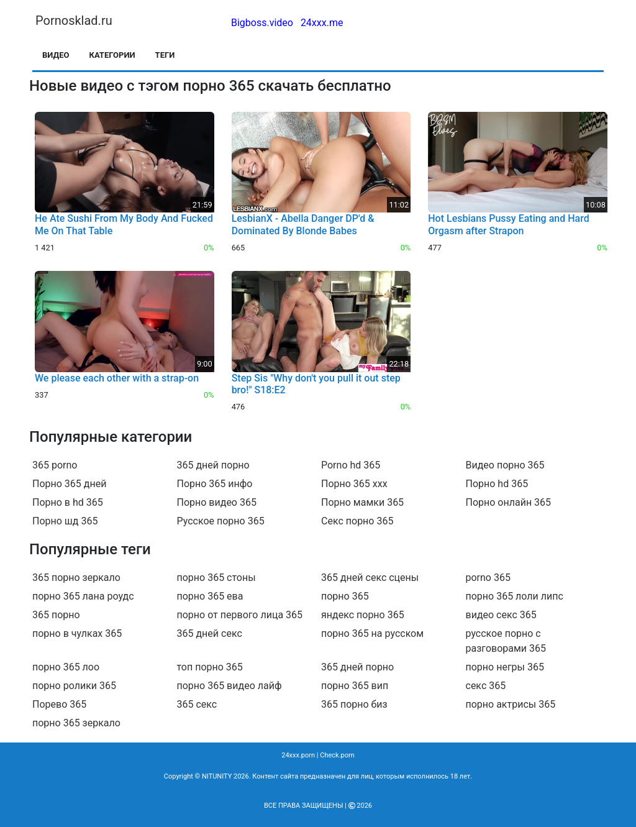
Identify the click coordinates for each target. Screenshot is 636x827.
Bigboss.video (262, 23)
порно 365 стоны (216, 577)
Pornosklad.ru (73, 20)
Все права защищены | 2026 (318, 806)
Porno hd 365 (350, 465)
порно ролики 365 (74, 686)
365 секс (197, 704)
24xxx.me (322, 23)
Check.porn (337, 755)
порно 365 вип (354, 686)
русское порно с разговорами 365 (506, 641)
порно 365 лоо (65, 667)
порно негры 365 (505, 667)
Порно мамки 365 (362, 502)
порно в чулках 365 (77, 633)
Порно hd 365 (497, 484)
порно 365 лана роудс (83, 596)
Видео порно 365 (505, 465)
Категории (112, 55)
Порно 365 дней (69, 484)
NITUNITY (217, 776)
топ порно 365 (210, 667)
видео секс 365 (501, 615)
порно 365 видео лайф (229, 686)
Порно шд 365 (65, 521)
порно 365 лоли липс (514, 596)
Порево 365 (59, 704)
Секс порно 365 (357, 521)
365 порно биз (354, 704)
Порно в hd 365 (67, 502)
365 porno (54, 465)
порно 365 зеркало (76, 723)
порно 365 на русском (372, 633)
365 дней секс (209, 633)
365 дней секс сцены (370, 577)
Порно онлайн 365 (509, 502)
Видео (56, 55)
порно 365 (345, 596)
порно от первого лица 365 (240, 615)
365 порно (56, 615)
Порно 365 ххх (354, 484)
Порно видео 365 (217, 502)
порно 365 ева (210, 596)
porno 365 (488, 577)
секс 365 (486, 686)
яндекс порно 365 (362, 615)
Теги (165, 55)
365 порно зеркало (76, 577)
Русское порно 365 (221, 521)
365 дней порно (213, 465)
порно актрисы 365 (511, 704)
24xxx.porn (298, 755)
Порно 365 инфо (215, 484)
